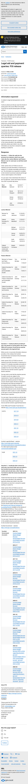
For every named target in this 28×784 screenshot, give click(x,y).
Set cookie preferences (14, 31)
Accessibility (4, 761)
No (5, 734)
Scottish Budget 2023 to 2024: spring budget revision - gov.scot (19, 658)
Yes (5, 730)
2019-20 (16, 419)
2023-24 (16, 436)
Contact (16, 761)
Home (2, 56)
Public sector (14, 75)
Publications (8, 56)
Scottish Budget (17, 533)
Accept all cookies (14, 22)
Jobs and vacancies (15, 764)
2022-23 (16, 432)
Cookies (22, 761)
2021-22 (16, 428)
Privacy (24, 764)
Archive (11, 761)
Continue (4, 742)
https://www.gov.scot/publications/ (10, 527)
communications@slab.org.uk (8, 448)
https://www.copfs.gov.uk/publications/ (16, 407)
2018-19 (16, 415)
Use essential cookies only (14, 27)
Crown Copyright (5, 764)
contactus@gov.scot (10, 706)
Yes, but (6, 737)
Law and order (7, 75)
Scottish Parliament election (11, 37)
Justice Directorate (11, 73)
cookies (7, 2)
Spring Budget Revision (19, 538)
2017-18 (16, 411)
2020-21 (16, 424)
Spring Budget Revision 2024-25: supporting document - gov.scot (19, 679)
